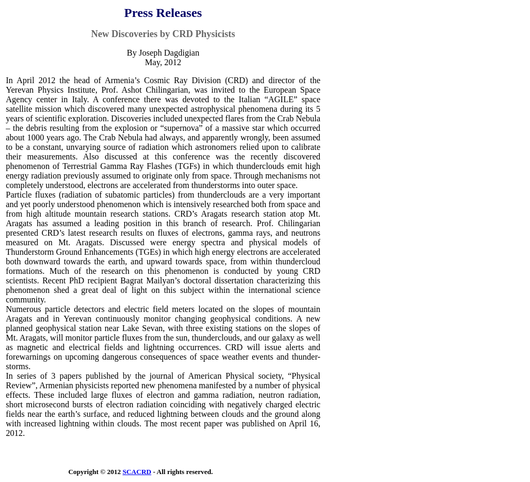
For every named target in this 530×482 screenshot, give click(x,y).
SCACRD (136, 472)
